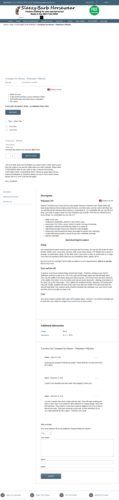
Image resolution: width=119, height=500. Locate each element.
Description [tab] (7, 192)
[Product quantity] (12, 155)
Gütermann (65, 229)
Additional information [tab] (11, 197)
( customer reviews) (29, 82)
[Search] (41, 17)
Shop (11, 25)
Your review (45, 438)
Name (43, 459)
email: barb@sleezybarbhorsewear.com (41, 2)
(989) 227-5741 (22, 2)
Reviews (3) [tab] (7, 202)
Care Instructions (73, 301)
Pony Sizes (12, 126)
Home (5, 25)
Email (43, 467)
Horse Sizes (13, 130)
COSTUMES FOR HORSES (25, 25)
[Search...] (28, 17)
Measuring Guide (47, 263)
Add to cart (30, 156)
